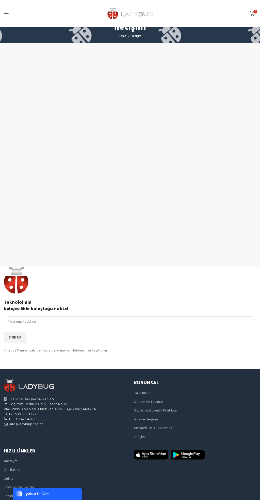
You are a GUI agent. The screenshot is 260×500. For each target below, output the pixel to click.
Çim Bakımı (12, 470)
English (9, 496)
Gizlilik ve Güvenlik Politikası (155, 411)
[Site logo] (130, 13)
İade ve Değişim (146, 419)
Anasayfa (11, 461)
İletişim (139, 437)
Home (122, 36)
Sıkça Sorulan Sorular (19, 487)
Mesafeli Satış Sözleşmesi (153, 428)
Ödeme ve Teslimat (148, 402)
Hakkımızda (142, 393)
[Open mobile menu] (6, 13)
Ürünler (9, 479)
